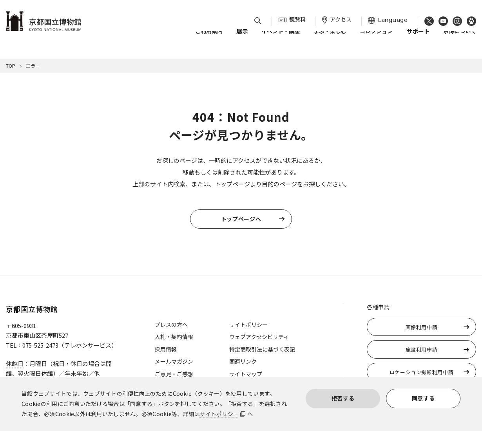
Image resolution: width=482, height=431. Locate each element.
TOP (10, 65)
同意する (423, 398)
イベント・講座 (280, 39)
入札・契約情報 (174, 337)
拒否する (343, 398)
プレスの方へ (171, 324)
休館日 (15, 363)
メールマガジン (174, 361)
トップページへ (241, 219)
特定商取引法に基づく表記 (262, 349)
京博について (459, 39)
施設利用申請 (422, 349)
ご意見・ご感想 (174, 374)
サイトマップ (245, 374)
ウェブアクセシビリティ (259, 337)
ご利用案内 (209, 39)
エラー (33, 65)
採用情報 (166, 349)
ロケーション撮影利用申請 (422, 372)
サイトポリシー (219, 414)
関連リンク (243, 361)
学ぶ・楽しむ (329, 39)
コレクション (376, 39)
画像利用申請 (422, 327)
